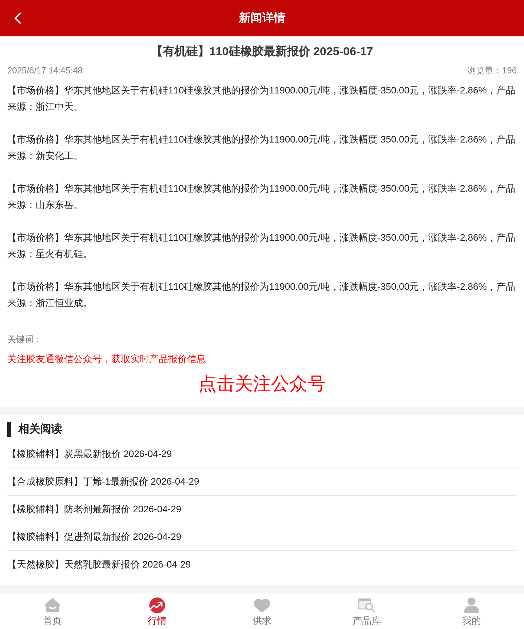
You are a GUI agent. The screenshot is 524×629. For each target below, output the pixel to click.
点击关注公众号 (262, 383)
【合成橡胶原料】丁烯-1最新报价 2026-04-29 (103, 481)
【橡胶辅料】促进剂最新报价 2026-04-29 (94, 536)
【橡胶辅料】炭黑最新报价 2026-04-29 (89, 453)
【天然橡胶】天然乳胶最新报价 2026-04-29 (99, 564)
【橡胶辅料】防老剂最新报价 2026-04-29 (94, 509)
